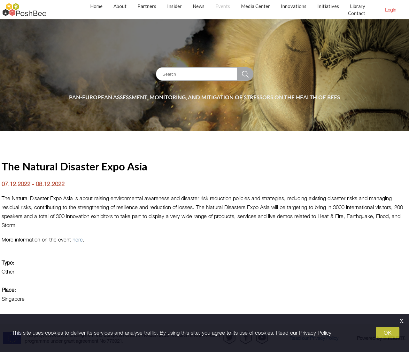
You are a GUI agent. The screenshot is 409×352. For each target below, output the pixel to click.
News (198, 6)
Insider (174, 6)
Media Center (255, 6)
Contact (356, 13)
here (78, 239)
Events (222, 6)
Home (96, 6)
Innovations (293, 6)
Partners (146, 6)
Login (390, 9)
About (120, 6)
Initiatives (328, 6)
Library (357, 6)
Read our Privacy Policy (303, 333)
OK (387, 333)
